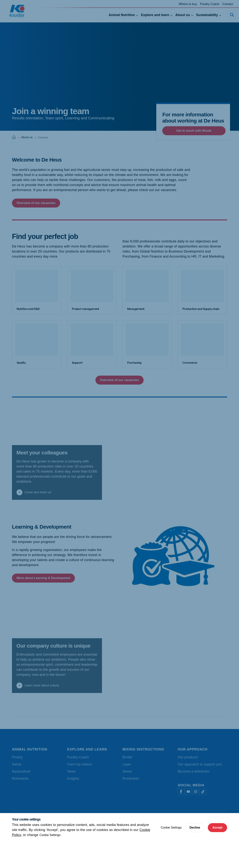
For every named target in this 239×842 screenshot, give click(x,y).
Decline (195, 827)
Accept (217, 827)
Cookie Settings (49, 835)
